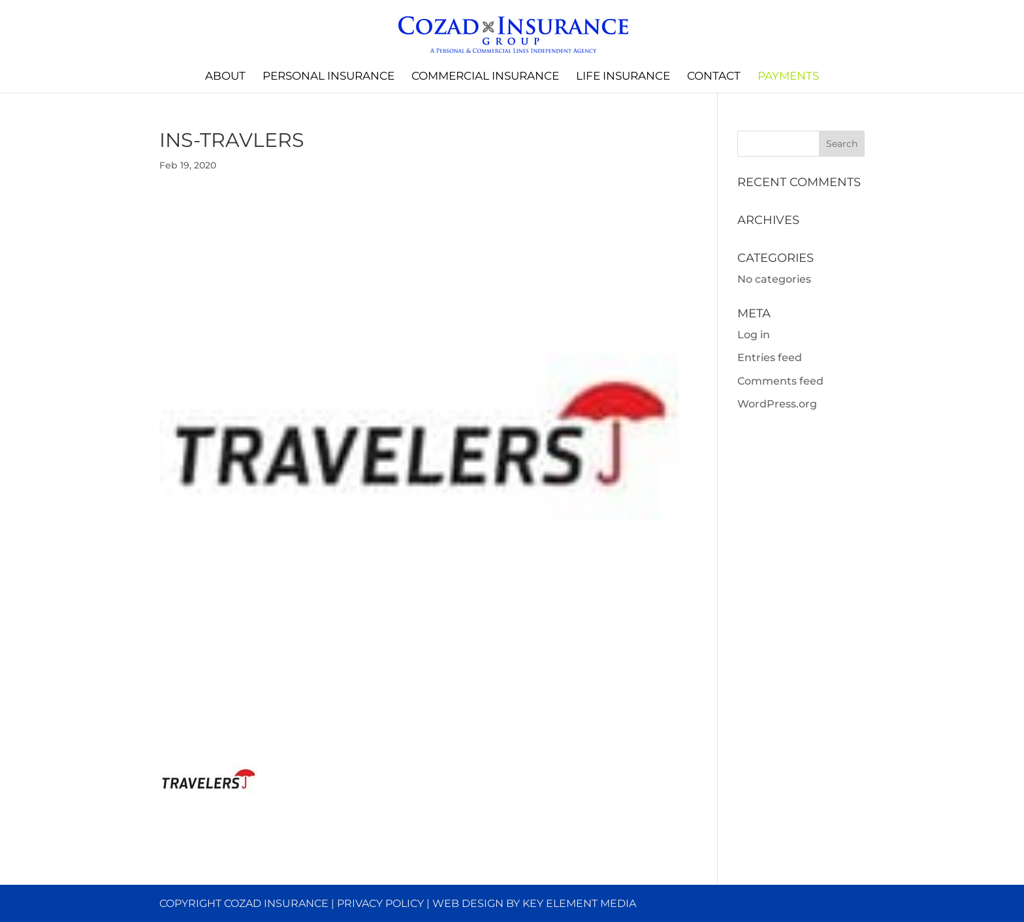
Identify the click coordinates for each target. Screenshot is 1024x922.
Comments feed (780, 381)
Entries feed (769, 357)
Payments (788, 76)
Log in (753, 334)
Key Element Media (579, 903)
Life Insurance (623, 76)
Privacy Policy (380, 903)
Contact (714, 76)
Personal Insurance (328, 76)
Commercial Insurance (485, 76)
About (225, 76)
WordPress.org (777, 404)
